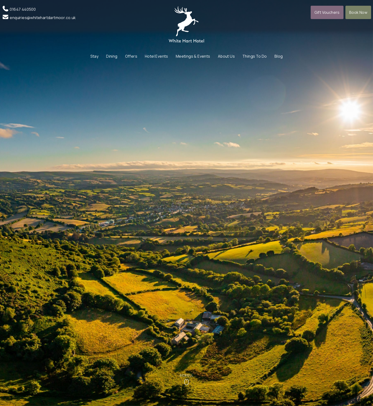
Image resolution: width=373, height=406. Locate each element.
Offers (131, 56)
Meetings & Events (193, 56)
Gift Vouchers (327, 12)
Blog (279, 56)
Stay (94, 56)
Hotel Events (156, 56)
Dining (111, 56)
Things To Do (254, 56)
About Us (226, 56)
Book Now (358, 12)
